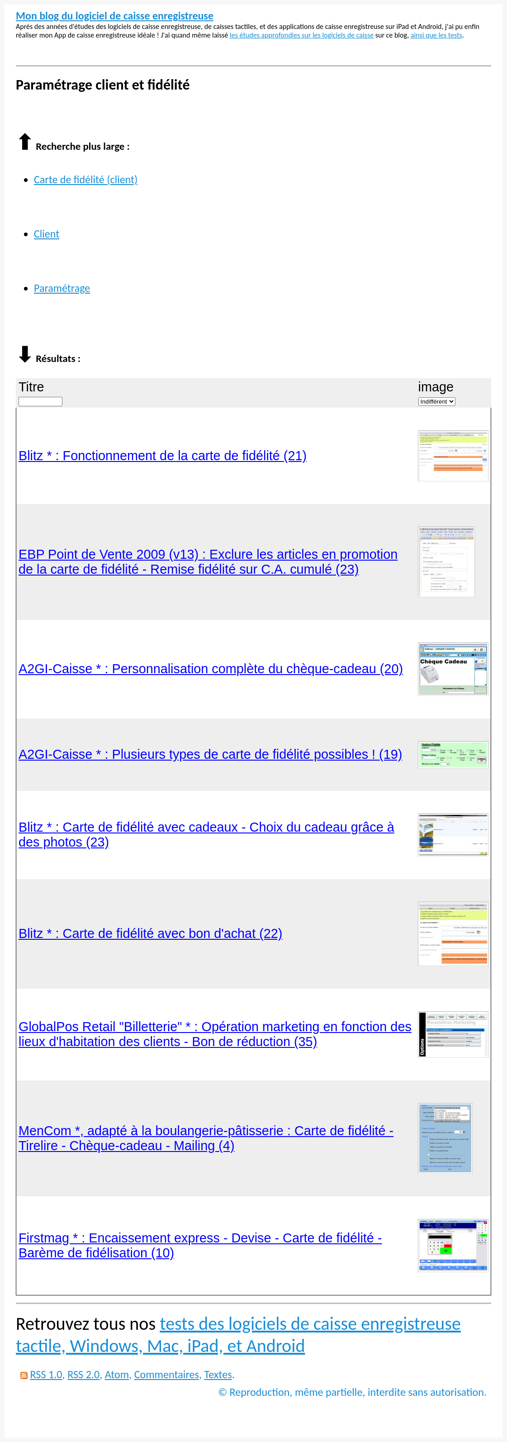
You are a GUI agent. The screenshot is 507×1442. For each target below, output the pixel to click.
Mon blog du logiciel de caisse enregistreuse (114, 15)
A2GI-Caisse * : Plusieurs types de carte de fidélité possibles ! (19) (210, 754)
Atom (117, 1374)
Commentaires (166, 1374)
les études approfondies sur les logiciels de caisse (302, 35)
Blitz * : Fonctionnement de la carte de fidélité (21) (163, 455)
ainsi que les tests (436, 35)
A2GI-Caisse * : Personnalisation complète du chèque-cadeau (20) (211, 669)
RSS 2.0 (83, 1374)
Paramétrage (62, 288)
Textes (218, 1374)
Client (46, 233)
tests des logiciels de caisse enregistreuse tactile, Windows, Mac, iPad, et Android (238, 1335)
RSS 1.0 (46, 1374)
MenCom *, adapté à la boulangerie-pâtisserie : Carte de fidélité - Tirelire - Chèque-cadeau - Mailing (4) (206, 1138)
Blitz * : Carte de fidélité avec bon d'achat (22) (150, 933)
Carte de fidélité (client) (85, 179)
